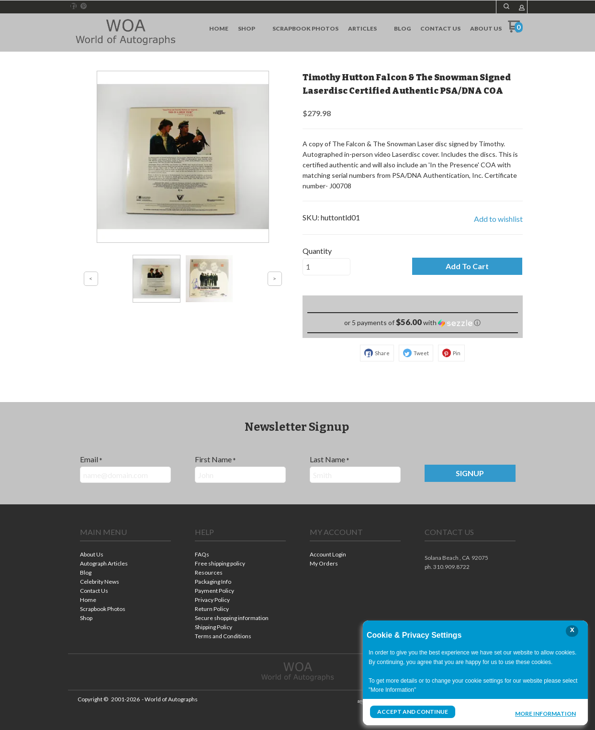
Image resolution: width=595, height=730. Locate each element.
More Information (545, 712)
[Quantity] (326, 266)
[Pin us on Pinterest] (83, 6)
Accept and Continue (412, 711)
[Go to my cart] (515, 30)
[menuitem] (218, 29)
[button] (506, 6)
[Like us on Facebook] (73, 6)
